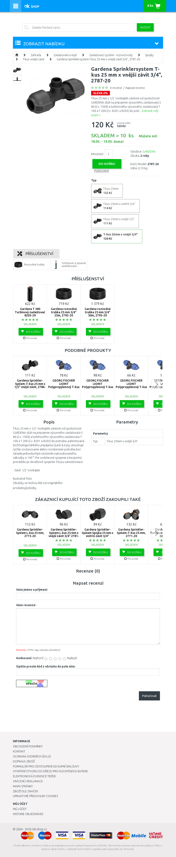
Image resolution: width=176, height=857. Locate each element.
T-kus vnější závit (33, 59)
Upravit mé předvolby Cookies (35, 796)
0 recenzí (116, 88)
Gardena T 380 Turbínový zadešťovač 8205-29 (30, 312)
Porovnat (101, 170)
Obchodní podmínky (28, 746)
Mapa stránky (23, 786)
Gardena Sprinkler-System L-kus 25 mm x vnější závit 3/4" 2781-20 (64, 534)
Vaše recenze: (26, 605)
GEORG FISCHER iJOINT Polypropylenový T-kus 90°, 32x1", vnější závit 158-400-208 (97, 387)
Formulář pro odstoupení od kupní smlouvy (46, 766)
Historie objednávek (28, 814)
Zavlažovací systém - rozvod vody (111, 55)
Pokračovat (149, 696)
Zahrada (36, 55)
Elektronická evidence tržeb (34, 776)
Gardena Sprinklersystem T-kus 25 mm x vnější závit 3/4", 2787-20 (98, 59)
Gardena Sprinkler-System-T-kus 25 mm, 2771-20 (131, 533)
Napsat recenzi (135, 88)
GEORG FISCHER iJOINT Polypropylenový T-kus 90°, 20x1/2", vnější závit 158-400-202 (131, 387)
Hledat (145, 27)
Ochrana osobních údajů (32, 756)
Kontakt (19, 751)
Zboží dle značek (25, 791)
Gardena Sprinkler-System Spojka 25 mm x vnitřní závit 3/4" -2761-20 (97, 534)
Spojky (149, 55)
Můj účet (19, 809)
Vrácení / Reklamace (28, 781)
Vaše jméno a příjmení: (32, 589)
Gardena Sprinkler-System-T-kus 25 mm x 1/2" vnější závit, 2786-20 (30, 385)
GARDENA (149, 151)
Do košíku (30, 331)
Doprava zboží (24, 761)
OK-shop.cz (39, 829)
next (156, 384)
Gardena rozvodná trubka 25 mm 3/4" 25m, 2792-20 (64, 312)
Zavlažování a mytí (65, 55)
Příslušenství (35, 253)
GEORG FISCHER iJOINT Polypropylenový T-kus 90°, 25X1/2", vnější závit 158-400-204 (63, 387)
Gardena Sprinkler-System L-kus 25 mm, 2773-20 (30, 533)
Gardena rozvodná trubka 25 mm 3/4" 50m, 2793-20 (98, 312)
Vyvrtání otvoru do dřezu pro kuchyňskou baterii (50, 771)
